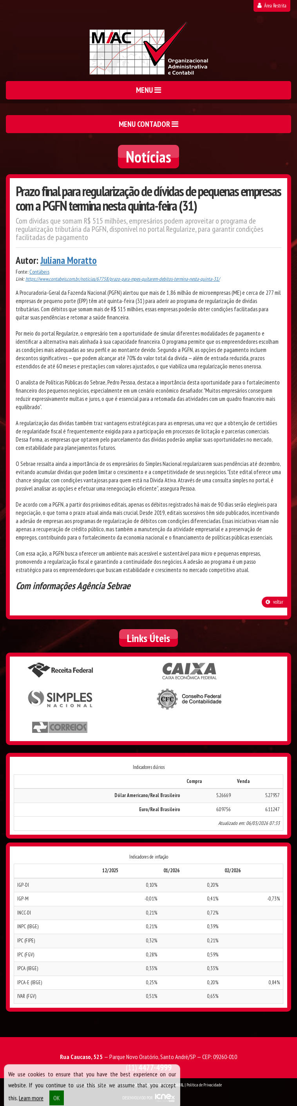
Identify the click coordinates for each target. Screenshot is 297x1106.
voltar (274, 602)
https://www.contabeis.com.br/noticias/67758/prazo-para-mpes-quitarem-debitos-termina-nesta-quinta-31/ (122, 279)
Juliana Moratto (68, 260)
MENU (148, 90)
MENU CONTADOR (148, 124)
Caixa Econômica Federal (189, 671)
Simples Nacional (60, 699)
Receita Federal (60, 670)
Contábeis (39, 271)
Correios (60, 727)
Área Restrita (271, 5)
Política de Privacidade (204, 1085)
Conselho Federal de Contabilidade (189, 699)
